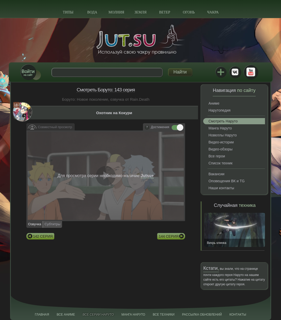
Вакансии (216, 174)
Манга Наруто (220, 128)
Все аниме (66, 314)
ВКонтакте (235, 72)
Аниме (213, 103)
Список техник (220, 163)
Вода (92, 12)
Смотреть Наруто (223, 121)
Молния (116, 12)
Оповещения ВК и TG (226, 181)
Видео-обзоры (220, 149)
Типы (68, 12)
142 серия (43, 236)
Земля (140, 12)
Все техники (163, 314)
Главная (42, 314)
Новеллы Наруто (222, 135)
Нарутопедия (219, 110)
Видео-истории (221, 142)
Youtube (251, 72)
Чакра (213, 12)
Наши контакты (221, 188)
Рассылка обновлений (202, 314)
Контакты (238, 314)
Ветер (164, 12)
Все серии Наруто (98, 314)
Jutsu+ (220, 72)
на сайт (27, 72)
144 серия (168, 236)
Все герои (216, 156)
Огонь (189, 12)
